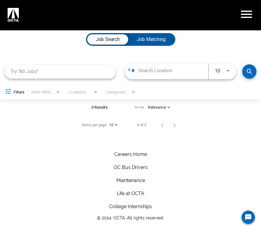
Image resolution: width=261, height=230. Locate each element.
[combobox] (60, 71)
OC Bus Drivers (131, 167)
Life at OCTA (130, 193)
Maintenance (130, 180)
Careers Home (130, 154)
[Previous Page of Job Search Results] (162, 125)
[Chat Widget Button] (248, 217)
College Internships (130, 206)
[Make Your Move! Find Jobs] (249, 71)
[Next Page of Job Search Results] (174, 125)
